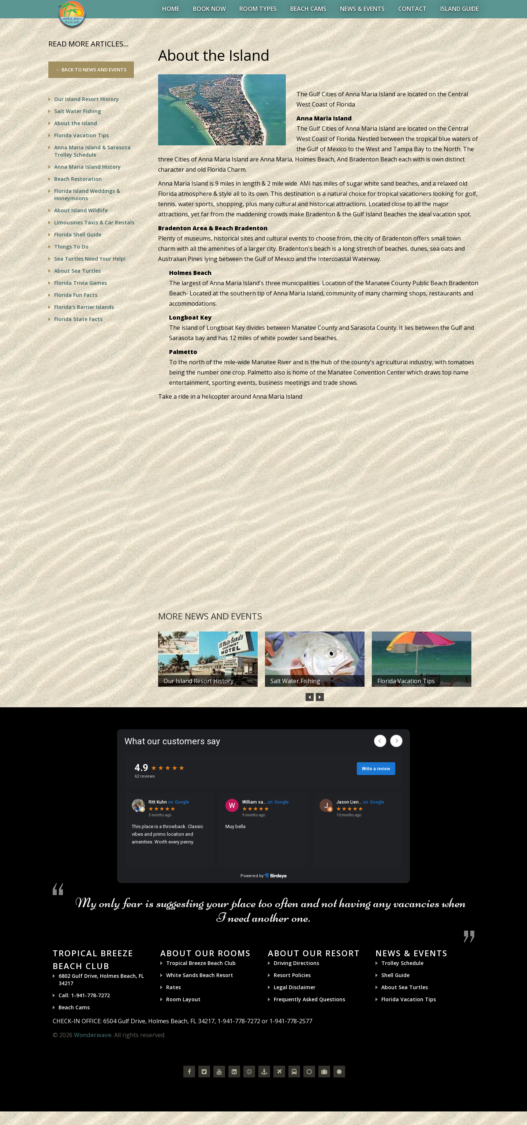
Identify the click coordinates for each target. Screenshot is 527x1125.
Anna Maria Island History (87, 166)
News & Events (362, 9)
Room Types (258, 9)
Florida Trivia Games (80, 282)
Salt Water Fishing (295, 681)
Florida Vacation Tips (406, 681)
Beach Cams (308, 9)
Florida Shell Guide (77, 234)
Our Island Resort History (198, 681)
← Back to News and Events (91, 69)
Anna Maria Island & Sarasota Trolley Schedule (92, 151)
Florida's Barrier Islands (84, 306)
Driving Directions (296, 963)
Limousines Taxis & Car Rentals (94, 222)
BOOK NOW (209, 9)
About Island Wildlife (81, 210)
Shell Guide (395, 975)
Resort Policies (292, 975)
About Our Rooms (205, 952)
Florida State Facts (78, 319)
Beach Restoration (78, 178)
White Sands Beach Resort (199, 975)
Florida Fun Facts (75, 294)
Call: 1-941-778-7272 (84, 995)
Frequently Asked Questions (309, 999)
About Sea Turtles (77, 270)
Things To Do (71, 246)
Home (170, 9)
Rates (173, 987)
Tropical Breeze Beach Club (201, 963)
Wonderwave (93, 1035)
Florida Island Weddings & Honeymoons (87, 194)
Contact (412, 9)
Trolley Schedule (402, 963)
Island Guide (459, 9)
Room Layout (183, 999)
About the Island (75, 123)
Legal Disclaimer (294, 987)
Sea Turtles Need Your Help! (90, 258)
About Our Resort (314, 952)
